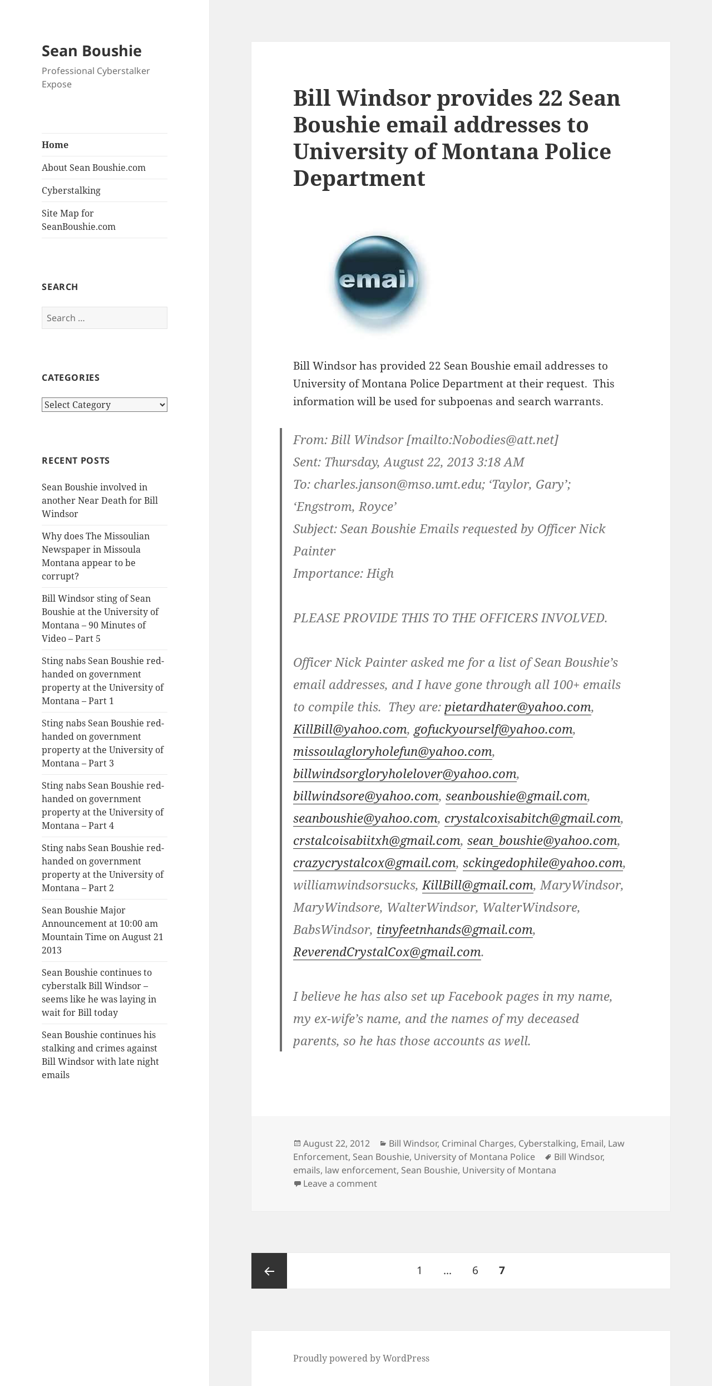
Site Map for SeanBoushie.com (79, 220)
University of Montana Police (474, 1157)
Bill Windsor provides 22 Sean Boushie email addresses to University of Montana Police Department (457, 137)
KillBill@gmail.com (477, 884)
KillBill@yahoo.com (350, 728)
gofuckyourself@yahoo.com (493, 728)
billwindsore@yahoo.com (366, 795)
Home (55, 145)
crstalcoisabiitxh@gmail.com (377, 840)
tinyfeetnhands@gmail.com (455, 929)
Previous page (269, 1271)
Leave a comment (340, 1183)
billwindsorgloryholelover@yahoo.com (405, 773)
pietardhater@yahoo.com (517, 706)
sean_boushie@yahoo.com (542, 840)
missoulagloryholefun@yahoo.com (392, 751)
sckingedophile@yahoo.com (543, 862)
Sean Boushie (92, 50)
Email (592, 1143)
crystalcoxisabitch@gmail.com (532, 817)
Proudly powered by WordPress (361, 1358)
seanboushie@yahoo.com (365, 817)
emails (306, 1170)
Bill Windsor (413, 1143)
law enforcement (361, 1170)
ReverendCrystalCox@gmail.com (387, 951)
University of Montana (509, 1170)
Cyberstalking (71, 190)
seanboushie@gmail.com (516, 795)
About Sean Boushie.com (94, 167)
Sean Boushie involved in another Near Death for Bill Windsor (100, 500)
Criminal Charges (478, 1143)
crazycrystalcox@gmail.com (374, 862)
